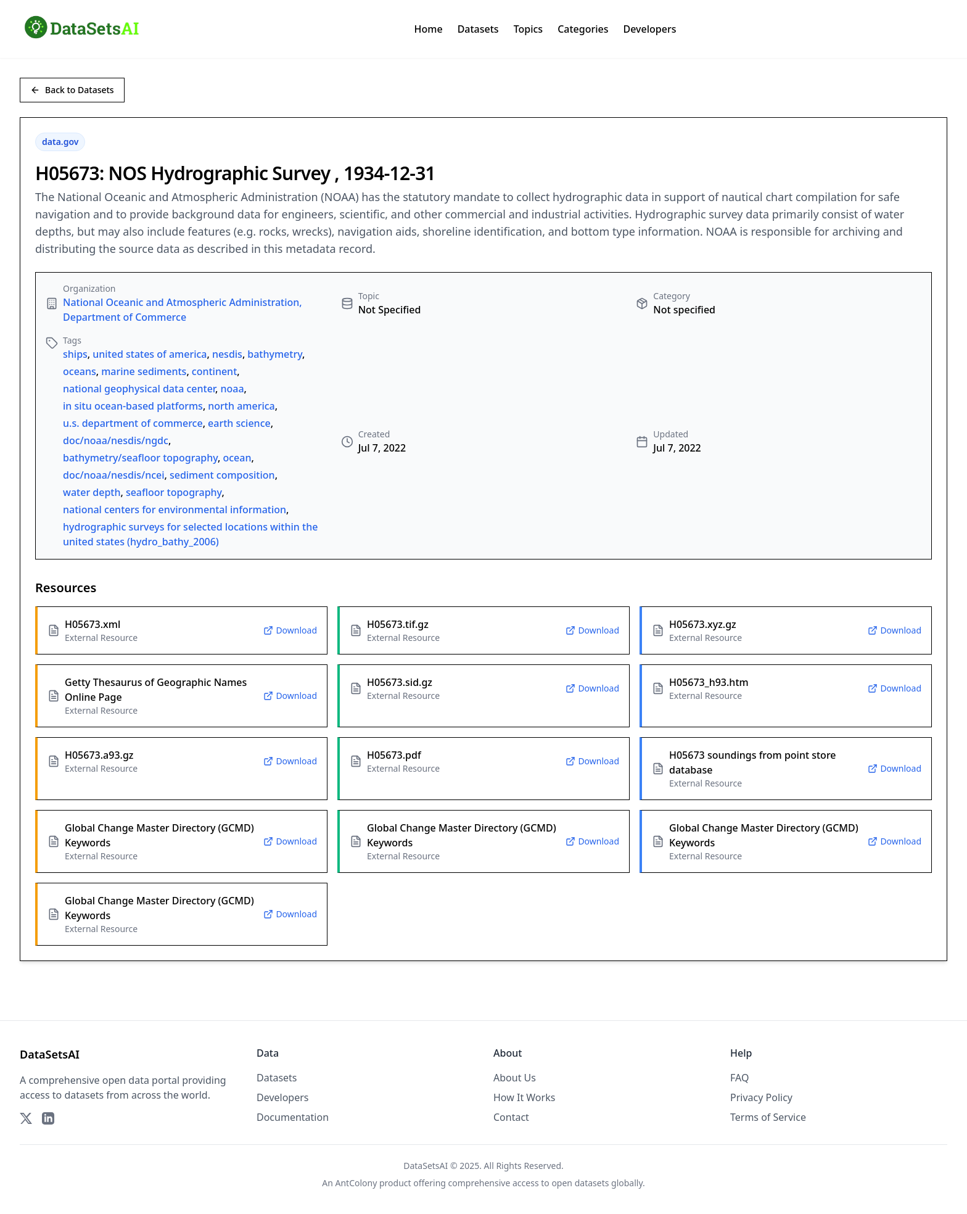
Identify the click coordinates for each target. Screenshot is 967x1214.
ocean (237, 458)
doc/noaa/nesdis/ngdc (115, 440)
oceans (79, 371)
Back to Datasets (72, 90)
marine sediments (143, 371)
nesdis (227, 354)
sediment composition (222, 475)
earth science (239, 423)
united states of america (150, 354)
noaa (232, 388)
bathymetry (274, 354)
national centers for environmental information (174, 509)
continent (214, 371)
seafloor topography (174, 492)
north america (241, 406)
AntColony (356, 1183)
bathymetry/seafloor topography (140, 458)
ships (75, 354)
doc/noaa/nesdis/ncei (114, 475)
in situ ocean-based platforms (133, 406)
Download (290, 630)
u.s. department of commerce (133, 423)
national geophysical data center (139, 388)
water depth (92, 492)
